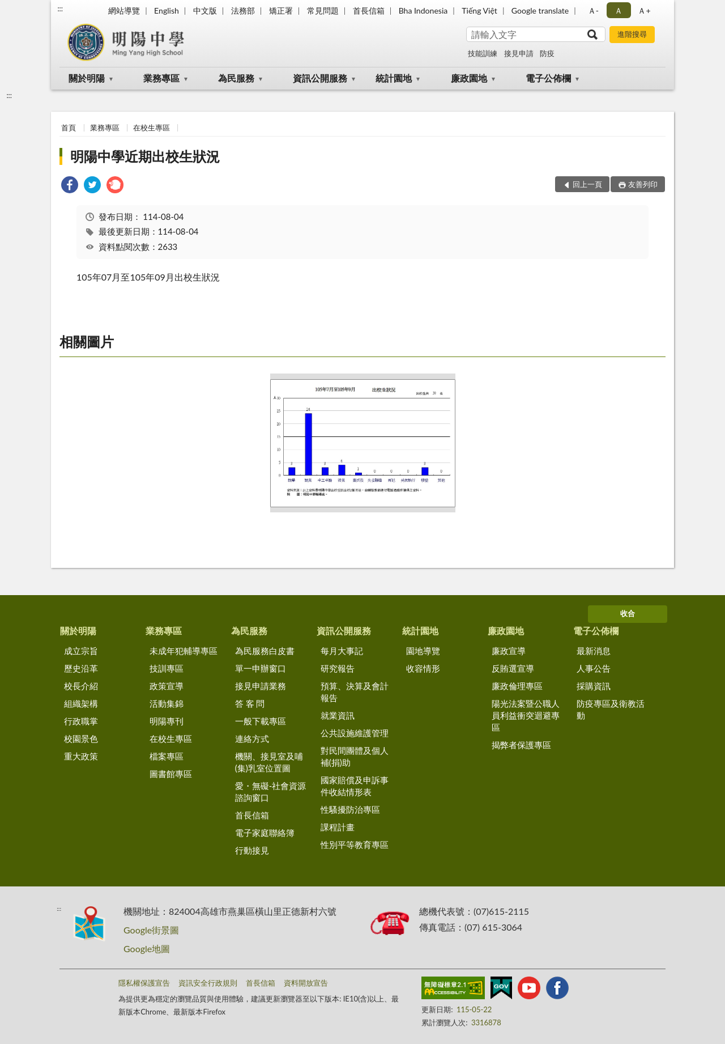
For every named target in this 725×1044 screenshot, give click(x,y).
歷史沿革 (81, 668)
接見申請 (519, 53)
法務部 (243, 10)
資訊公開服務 (320, 78)
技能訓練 (482, 53)
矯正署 (281, 10)
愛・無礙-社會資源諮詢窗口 (270, 791)
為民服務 (236, 78)
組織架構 (81, 703)
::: (60, 8)
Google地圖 (146, 948)
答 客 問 (250, 703)
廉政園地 (469, 78)
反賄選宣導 (513, 668)
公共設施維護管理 (355, 733)
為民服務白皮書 (265, 651)
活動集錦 (167, 703)
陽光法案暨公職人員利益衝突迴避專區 (526, 715)
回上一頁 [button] (587, 184)
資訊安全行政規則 (207, 982)
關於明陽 (87, 78)
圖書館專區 (171, 774)
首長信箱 (369, 10)
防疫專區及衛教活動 (611, 709)
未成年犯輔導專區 (184, 651)
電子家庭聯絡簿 (265, 832)
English (166, 10)
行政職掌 (81, 721)
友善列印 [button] (643, 184)
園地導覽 (423, 651)
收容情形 (423, 668)
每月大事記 (342, 651)
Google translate (540, 10)
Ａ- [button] (593, 10)
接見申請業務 (260, 686)
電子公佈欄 (548, 78)
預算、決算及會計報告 (355, 692)
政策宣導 (167, 686)
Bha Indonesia (423, 10)
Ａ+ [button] (644, 10)
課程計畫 (338, 827)
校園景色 (81, 738)
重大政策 (81, 756)
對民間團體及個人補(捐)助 (355, 756)
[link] (69, 186)
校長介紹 (81, 686)
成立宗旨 (81, 651)
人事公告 (594, 668)
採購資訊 (594, 686)
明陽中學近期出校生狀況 (145, 156)
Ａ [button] (618, 10)
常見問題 (323, 10)
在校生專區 (151, 127)
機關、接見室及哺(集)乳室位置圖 (269, 762)
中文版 (205, 10)
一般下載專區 (260, 721)
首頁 (68, 127)
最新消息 (594, 651)
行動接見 (252, 850)
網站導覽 (124, 10)
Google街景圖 (151, 929)
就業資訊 (338, 715)
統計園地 (394, 78)
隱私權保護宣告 (144, 982)
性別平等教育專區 (355, 844)
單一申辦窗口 (260, 668)
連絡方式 (252, 738)
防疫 (547, 53)
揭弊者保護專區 (521, 745)
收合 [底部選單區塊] (627, 613)
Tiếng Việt (479, 10)
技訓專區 (167, 668)
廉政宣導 (509, 651)
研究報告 (338, 668)
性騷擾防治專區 (350, 809)
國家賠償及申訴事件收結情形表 (355, 786)
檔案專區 (167, 756)
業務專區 (161, 78)
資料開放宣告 (306, 982)
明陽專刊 (167, 721)
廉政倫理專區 (517, 686)
